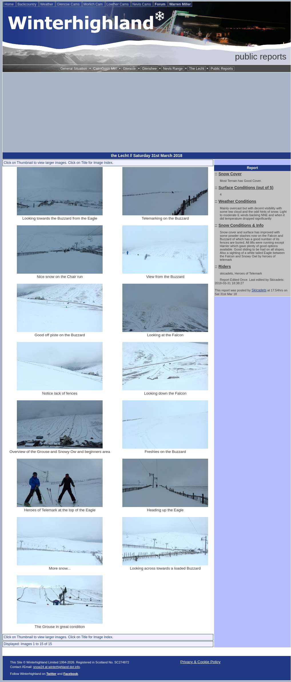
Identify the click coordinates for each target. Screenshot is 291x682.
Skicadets (259, 290)
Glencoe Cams (69, 4)
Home (10, 4)
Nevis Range (173, 69)
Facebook (70, 673)
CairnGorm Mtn (105, 69)
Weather (47, 4)
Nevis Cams (142, 4)
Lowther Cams (118, 4)
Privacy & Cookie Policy (200, 662)
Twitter (51, 673)
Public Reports (222, 69)
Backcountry (27, 4)
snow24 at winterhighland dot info (56, 667)
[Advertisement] (147, 112)
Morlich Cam (93, 4)
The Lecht (196, 69)
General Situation (73, 69)
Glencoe (129, 69)
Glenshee (149, 69)
